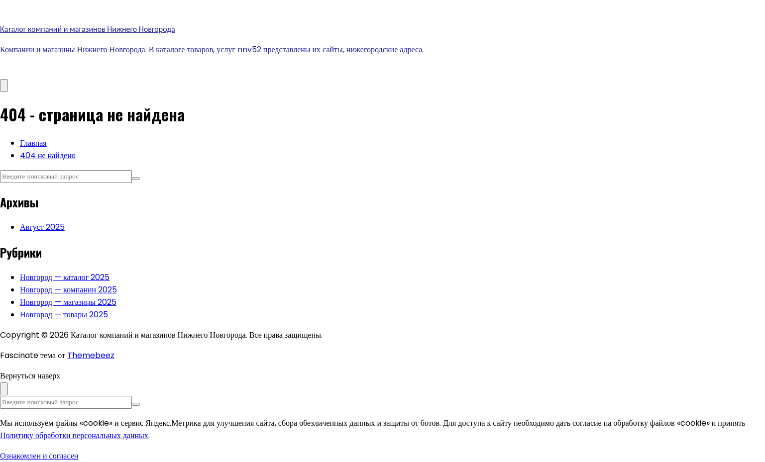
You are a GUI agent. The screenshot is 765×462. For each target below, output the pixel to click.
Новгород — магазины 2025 (68, 302)
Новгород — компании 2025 (68, 289)
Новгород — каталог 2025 (64, 277)
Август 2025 (42, 227)
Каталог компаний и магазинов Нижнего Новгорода (87, 29)
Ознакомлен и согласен (39, 456)
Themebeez (90, 355)
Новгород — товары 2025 (64, 314)
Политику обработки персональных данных (74, 435)
